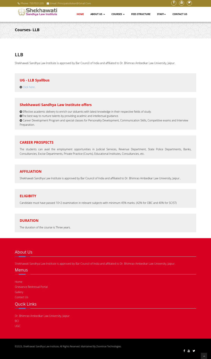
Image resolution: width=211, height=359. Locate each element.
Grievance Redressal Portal (31, 287)
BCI (17, 321)
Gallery (19, 292)
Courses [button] (118, 14)
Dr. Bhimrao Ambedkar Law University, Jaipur (42, 316)
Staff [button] (161, 14)
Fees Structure (141, 14)
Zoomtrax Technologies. (108, 346)
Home (80, 14)
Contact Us (179, 14)
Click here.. (29, 87)
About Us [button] (97, 14)
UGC (17, 326)
